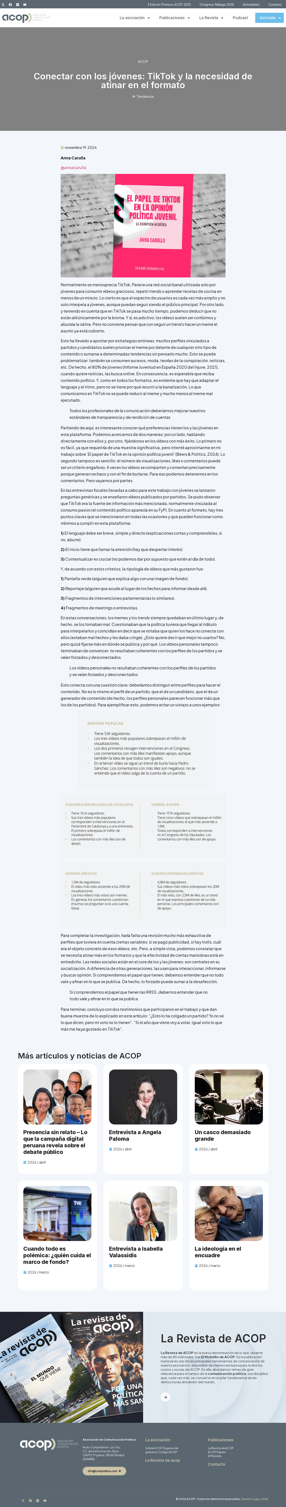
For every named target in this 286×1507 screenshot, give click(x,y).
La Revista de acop (162, 1460)
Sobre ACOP (153, 1448)
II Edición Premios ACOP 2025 (169, 4)
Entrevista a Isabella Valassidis (136, 1252)
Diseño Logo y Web (254, 1499)
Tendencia (145, 96)
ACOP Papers (217, 1452)
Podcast (240, 18)
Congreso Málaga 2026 (217, 4)
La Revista (211, 18)
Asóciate (271, 18)
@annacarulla (73, 167)
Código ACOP (167, 1452)
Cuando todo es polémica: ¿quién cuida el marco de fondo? (57, 1255)
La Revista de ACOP (221, 1448)
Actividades (251, 4)
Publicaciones (175, 18)
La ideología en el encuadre (218, 1252)
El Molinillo (215, 1456)
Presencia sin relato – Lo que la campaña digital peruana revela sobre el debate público (55, 1142)
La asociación (135, 18)
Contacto (275, 4)
